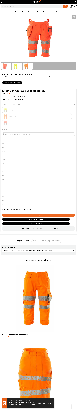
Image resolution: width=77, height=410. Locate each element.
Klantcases (42, 363)
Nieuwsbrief (43, 356)
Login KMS (4, 392)
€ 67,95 (45, 339)
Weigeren (50, 403)
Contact (3, 378)
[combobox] (32, 6)
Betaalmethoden (6, 382)
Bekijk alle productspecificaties (13, 99)
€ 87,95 (7, 339)
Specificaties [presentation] (54, 230)
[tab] (24, 230)
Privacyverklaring (45, 385)
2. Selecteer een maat (12, 123)
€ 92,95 (45, 294)
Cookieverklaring (45, 382)
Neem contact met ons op (12, 82)
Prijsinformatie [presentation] (24, 230)
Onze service (5, 389)
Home (3, 12)
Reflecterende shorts (33, 12)
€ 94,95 (7, 294)
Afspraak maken (44, 359)
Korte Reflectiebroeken (17, 12)
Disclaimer (42, 389)
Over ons (42, 352)
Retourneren (5, 385)
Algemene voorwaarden (47, 378)
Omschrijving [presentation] (39, 230)
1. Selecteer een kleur (11, 104)
